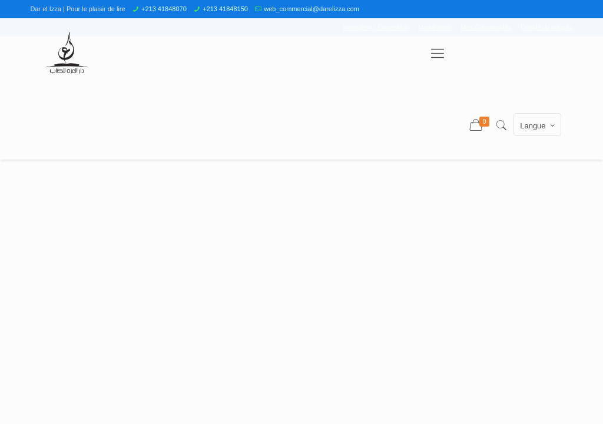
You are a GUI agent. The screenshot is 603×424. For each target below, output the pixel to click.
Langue (538, 125)
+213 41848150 (225, 8)
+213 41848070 (164, 8)
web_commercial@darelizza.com (311, 8)
